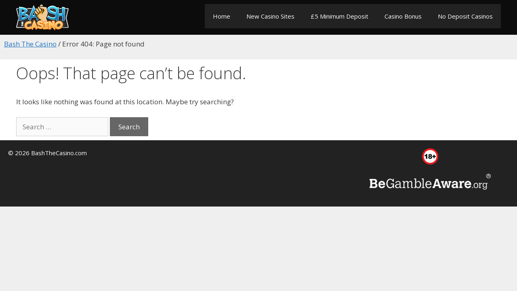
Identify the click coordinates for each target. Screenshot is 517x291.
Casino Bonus (403, 16)
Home (221, 16)
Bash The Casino (30, 43)
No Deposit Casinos (465, 16)
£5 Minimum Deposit (339, 16)
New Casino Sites (270, 16)
